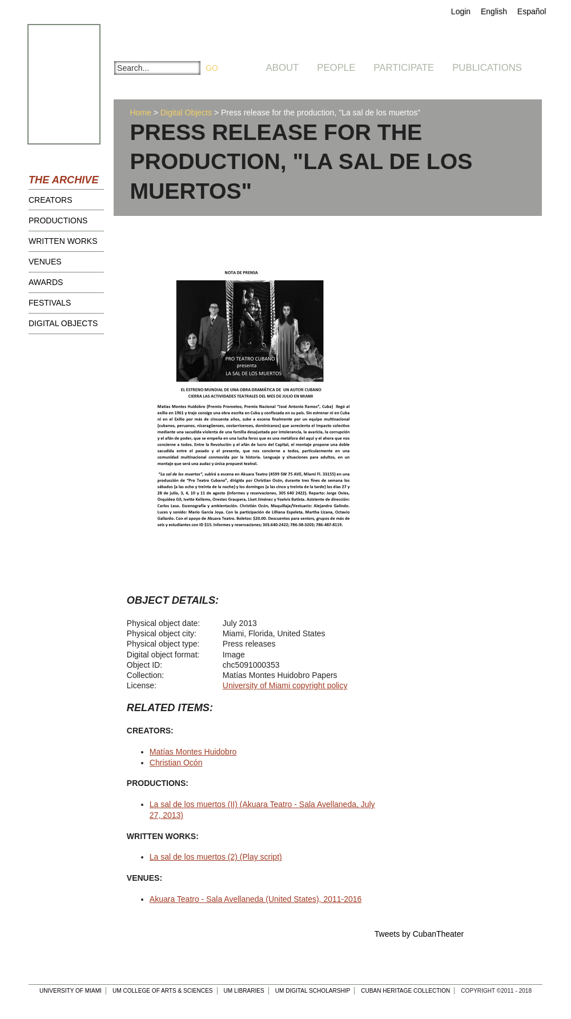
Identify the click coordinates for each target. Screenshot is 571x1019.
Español (531, 11)
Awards (46, 282)
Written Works (63, 241)
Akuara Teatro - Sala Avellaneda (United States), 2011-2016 (256, 899)
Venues (45, 261)
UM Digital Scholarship (313, 991)
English (494, 11)
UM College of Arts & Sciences (162, 991)
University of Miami (70, 991)
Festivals (50, 302)
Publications (487, 67)
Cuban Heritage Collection (405, 991)
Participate (403, 67)
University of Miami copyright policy (285, 685)
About (282, 67)
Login (461, 11)
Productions (58, 220)
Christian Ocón (176, 762)
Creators (51, 199)
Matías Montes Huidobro (193, 751)
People (336, 67)
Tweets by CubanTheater (419, 933)
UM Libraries (244, 991)
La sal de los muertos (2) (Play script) (216, 856)
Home (140, 112)
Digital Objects (63, 323)
